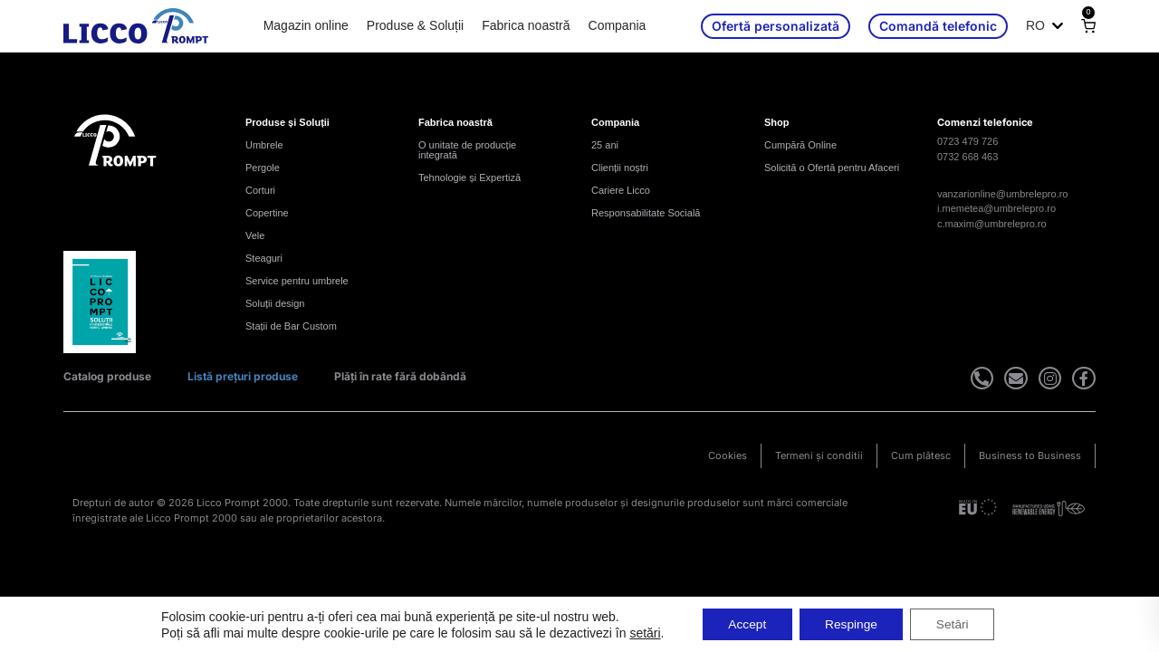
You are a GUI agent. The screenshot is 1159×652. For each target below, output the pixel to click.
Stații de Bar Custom (291, 326)
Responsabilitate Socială (645, 212)
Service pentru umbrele (297, 280)
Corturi (260, 190)
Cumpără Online (800, 144)
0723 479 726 (967, 141)
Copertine (267, 212)
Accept (743, 624)
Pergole (262, 167)
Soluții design (274, 303)
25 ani (604, 144)
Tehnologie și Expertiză (469, 177)
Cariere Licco (620, 190)
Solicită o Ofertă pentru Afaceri (831, 167)
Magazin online (306, 25)
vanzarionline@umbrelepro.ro (1002, 193)
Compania (618, 25)
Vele (254, 235)
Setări (956, 624)
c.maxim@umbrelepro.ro (992, 223)
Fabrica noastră (526, 25)
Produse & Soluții (415, 25)
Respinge (851, 624)
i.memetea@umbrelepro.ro (996, 208)
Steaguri (264, 258)
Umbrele (264, 144)
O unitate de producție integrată (467, 149)
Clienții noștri (619, 167)
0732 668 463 (967, 156)
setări (639, 632)
